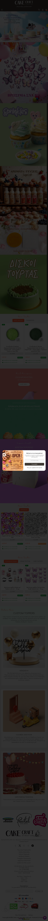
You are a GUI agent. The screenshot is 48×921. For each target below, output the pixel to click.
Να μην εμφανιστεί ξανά (34, 467)
